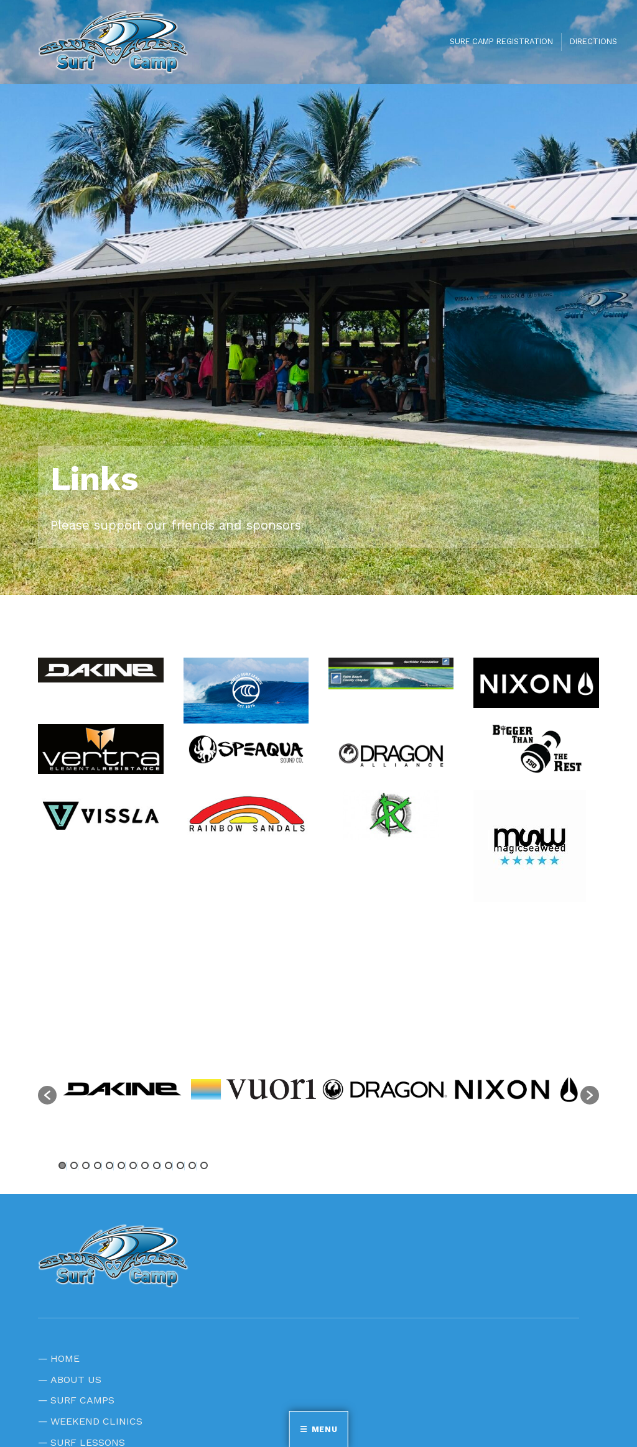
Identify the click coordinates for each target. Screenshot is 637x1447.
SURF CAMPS (82, 1400)
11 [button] (180, 1165)
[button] (47, 1095)
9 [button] (156, 1165)
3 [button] (86, 1165)
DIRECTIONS (593, 41)
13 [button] (204, 1165)
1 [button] (62, 1165)
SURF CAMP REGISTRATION (501, 41)
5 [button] (109, 1165)
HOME (65, 1358)
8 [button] (145, 1165)
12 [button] (192, 1165)
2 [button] (74, 1165)
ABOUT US (75, 1379)
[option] (122, 1089)
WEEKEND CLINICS (96, 1421)
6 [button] (121, 1165)
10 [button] (168, 1165)
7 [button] (133, 1165)
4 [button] (97, 1165)
